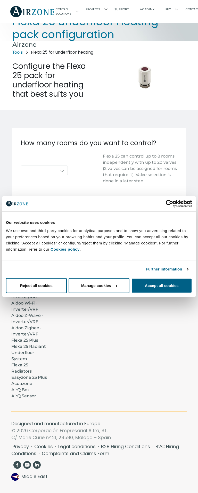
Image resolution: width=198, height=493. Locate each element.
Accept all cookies (162, 285)
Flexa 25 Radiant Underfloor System (28, 352)
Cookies (44, 446)
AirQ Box (20, 389)
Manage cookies (99, 285)
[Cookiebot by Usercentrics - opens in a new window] (169, 204)
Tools (17, 52)
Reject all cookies (36, 285)
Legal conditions (77, 446)
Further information (164, 269)
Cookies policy (65, 249)
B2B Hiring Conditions (126, 446)
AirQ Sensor (23, 395)
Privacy (21, 446)
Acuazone (21, 383)
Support (121, 9)
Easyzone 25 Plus (29, 377)
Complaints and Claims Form (75, 453)
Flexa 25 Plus (24, 340)
